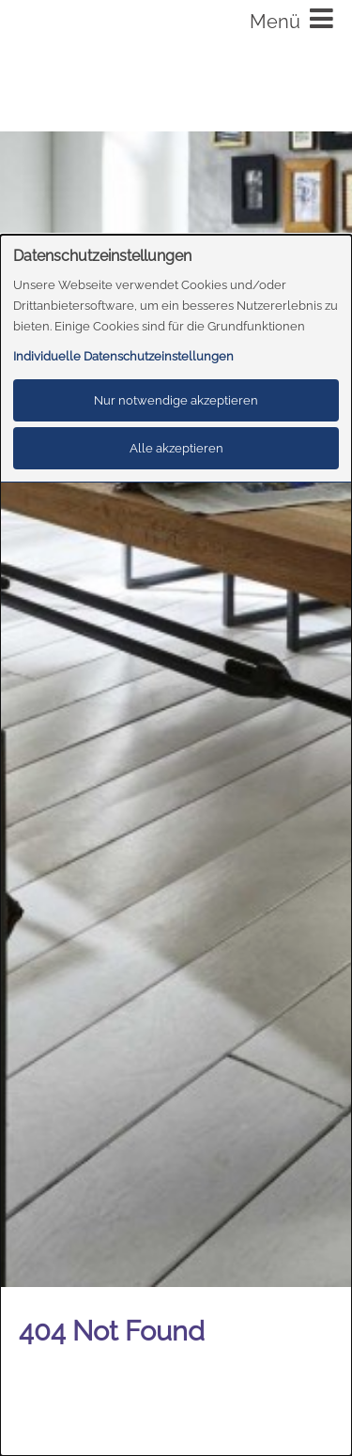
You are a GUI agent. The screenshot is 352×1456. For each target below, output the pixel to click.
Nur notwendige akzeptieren (176, 400)
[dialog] (176, 845)
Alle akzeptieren (176, 448)
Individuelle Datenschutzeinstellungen (123, 356)
